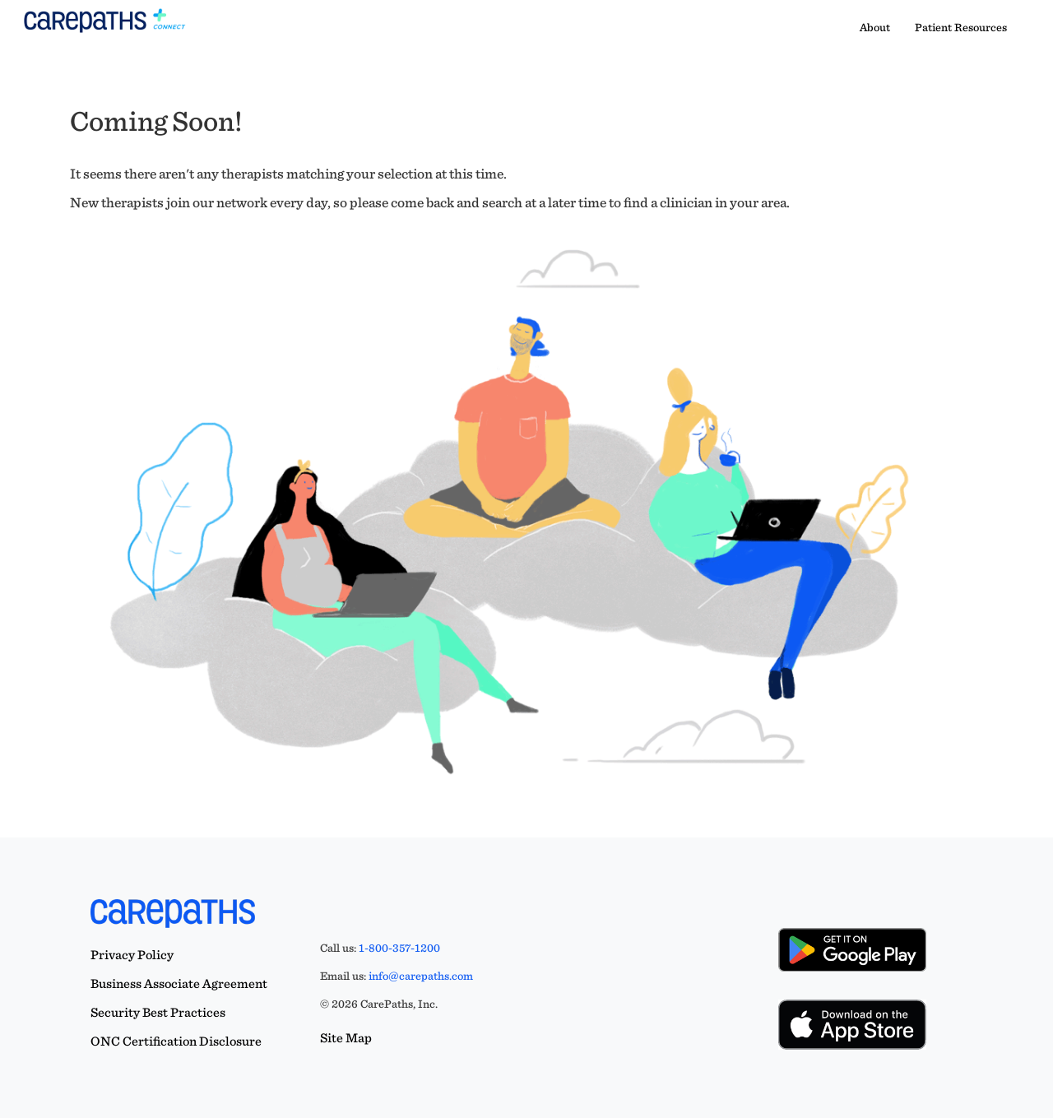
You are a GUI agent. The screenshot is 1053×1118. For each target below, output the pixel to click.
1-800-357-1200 (399, 947)
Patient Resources (961, 27)
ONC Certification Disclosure (176, 1041)
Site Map (346, 1038)
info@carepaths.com (421, 975)
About (875, 27)
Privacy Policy (132, 955)
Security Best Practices (157, 1012)
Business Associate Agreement (178, 983)
